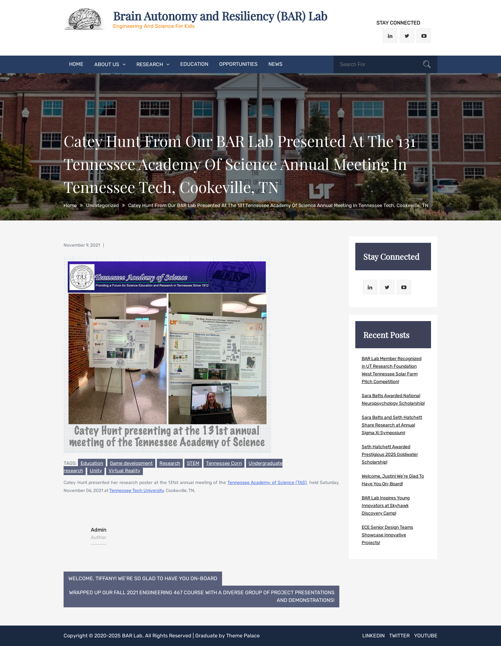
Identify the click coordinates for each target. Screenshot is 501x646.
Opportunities (238, 64)
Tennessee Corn (224, 464)
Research (149, 64)
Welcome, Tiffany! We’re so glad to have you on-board (142, 578)
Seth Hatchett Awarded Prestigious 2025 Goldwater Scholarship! (390, 454)
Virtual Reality (124, 471)
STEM (193, 464)
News (275, 64)
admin (98, 530)
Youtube (425, 636)
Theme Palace (243, 636)
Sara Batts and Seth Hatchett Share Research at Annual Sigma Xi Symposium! (392, 425)
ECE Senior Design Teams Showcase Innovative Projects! (387, 535)
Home (76, 64)
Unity (96, 471)
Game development (131, 464)
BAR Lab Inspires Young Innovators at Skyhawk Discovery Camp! (386, 505)
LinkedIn (373, 636)
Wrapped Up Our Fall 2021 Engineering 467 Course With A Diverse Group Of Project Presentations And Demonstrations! (202, 596)
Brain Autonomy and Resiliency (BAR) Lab (220, 15)
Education (194, 64)
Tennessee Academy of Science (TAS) (267, 483)
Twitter (399, 636)
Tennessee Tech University (136, 491)
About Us (106, 64)
